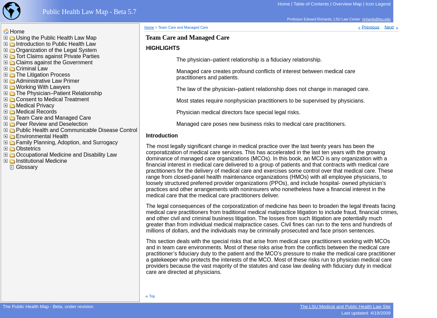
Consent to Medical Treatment (52, 99)
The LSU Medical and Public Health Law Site (345, 306)
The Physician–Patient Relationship (59, 93)
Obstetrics (28, 148)
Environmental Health (42, 136)
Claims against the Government (54, 62)
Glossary (27, 167)
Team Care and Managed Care (53, 118)
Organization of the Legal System (56, 50)
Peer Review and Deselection (52, 124)
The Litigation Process (43, 75)
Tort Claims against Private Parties (58, 56)
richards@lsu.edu (376, 19)
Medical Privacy (35, 105)
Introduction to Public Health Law (56, 44)
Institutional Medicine (41, 161)
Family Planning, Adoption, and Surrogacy (67, 142)
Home (17, 32)
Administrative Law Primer (48, 81)
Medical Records (36, 112)
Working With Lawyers (43, 87)
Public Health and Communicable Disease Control (76, 130)
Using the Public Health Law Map (56, 38)
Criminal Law (31, 68)
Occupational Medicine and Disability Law (66, 155)
